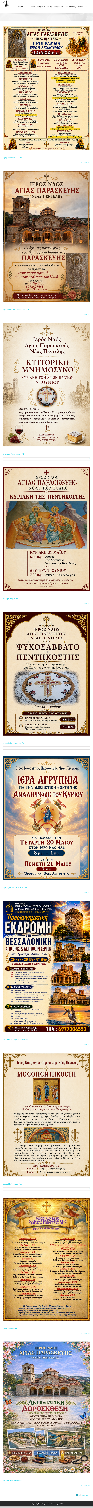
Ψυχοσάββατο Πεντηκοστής (13, 743)
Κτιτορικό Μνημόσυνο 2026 (14, 454)
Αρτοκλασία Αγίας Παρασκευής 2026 (17, 309)
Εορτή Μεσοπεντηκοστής (12, 1184)
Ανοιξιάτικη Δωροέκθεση (12, 1480)
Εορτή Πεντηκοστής (10, 598)
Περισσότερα (84, 162)
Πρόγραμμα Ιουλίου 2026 (13, 157)
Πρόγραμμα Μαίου (10, 1328)
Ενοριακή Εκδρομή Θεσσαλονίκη (15, 1039)
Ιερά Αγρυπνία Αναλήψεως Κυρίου (16, 887)
